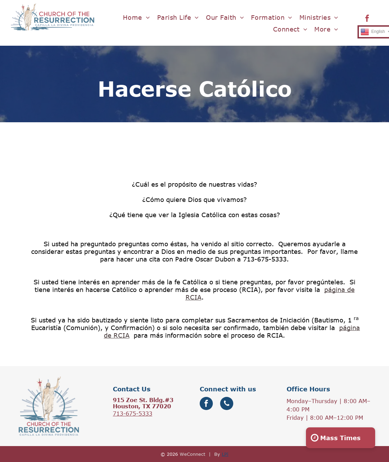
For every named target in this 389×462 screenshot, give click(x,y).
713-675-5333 (132, 413)
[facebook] (367, 19)
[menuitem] (136, 17)
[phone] (226, 404)
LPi (225, 454)
